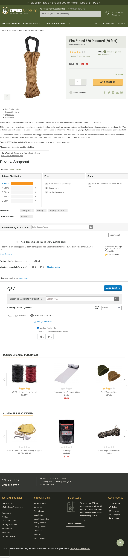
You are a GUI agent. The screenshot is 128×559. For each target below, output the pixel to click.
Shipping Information (9, 525)
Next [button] (124, 379)
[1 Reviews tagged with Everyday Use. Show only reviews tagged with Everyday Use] (27, 210)
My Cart (117, 12)
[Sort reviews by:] (118, 235)
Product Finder (39, 538)
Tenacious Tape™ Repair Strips (67, 392)
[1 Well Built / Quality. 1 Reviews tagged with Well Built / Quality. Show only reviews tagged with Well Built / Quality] (63, 192)
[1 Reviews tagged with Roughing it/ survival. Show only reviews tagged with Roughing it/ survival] (58, 210)
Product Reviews (12, 112)
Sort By (97, 308)
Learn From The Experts (57, 24)
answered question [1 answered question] (114, 52)
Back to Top (24, 278)
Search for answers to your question (26, 299)
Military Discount (40, 523)
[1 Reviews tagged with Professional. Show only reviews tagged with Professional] (26, 216)
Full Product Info (12, 109)
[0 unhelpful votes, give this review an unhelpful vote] (41, 267)
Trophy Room (39, 511)
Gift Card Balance (8, 536)
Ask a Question (104, 55)
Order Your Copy (75, 523)
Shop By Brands (32, 24)
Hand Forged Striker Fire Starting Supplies (24, 450)
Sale (97, 24)
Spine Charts (38, 507)
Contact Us (38, 531)
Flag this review (53, 267)
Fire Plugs (66, 450)
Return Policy (7, 529)
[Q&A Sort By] (111, 308)
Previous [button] (4, 379)
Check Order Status (9, 521)
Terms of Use (85, 549)
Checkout (116, 15)
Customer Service (76, 9)
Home (4, 30)
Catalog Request (40, 527)
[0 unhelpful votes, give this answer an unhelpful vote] (49, 336)
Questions (9, 115)
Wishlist (122, 24)
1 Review (72, 56)
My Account (108, 24)
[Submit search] (116, 299)
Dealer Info (6, 532)
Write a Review (84, 56)
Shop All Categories (11, 24)
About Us (37, 535)
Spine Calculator (40, 503)
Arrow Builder (39, 515)
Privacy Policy (75, 549)
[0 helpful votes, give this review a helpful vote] (33, 267)
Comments (9, 117)
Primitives (12, 30)
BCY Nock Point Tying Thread (24, 392)
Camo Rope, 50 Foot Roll (109, 450)
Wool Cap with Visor (109, 392)
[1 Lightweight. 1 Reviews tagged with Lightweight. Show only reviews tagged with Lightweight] (63, 188)
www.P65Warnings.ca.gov (12, 156)
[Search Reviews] (62, 227)
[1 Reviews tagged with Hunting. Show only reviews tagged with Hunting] (41, 210)
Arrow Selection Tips (41, 519)
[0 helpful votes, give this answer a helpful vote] (41, 336)
